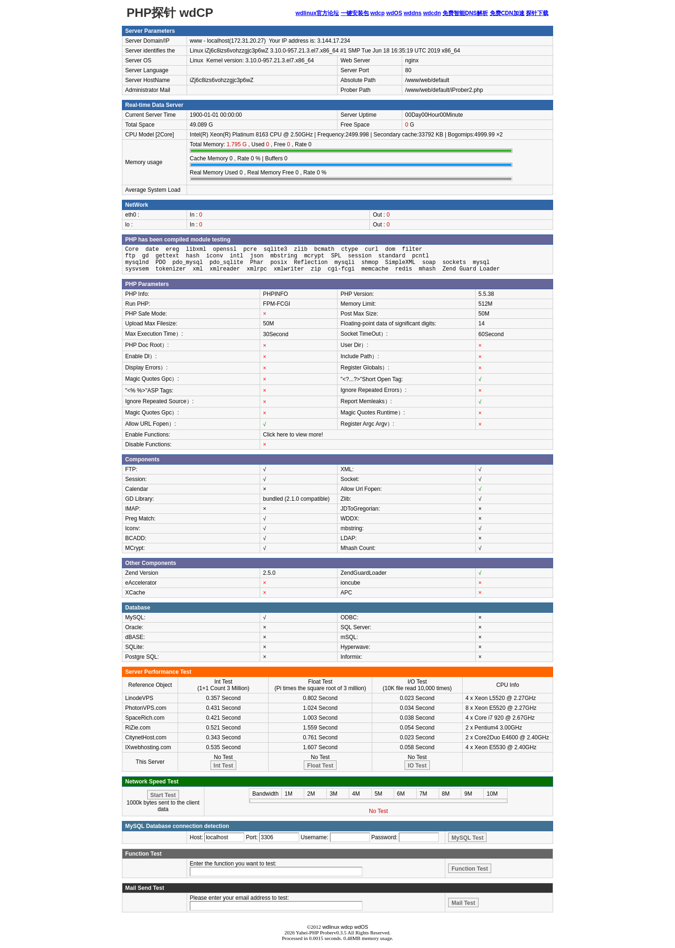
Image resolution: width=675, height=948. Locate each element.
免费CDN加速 (507, 13)
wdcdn (432, 13)
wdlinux (331, 927)
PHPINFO (275, 294)
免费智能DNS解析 (465, 13)
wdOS (394, 13)
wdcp (377, 13)
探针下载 (537, 13)
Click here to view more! (293, 434)
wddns (412, 13)
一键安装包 (355, 13)
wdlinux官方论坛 (317, 13)
